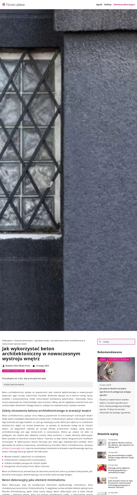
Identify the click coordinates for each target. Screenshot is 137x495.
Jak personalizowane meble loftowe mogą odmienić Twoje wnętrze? (121, 457)
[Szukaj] (100, 341)
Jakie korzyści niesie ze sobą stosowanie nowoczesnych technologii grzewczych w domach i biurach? (120, 484)
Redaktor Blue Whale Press (17, 366)
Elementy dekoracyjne (124, 4)
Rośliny (107, 4)
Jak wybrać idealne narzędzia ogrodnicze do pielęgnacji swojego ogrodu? (115, 391)
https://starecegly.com (14, 448)
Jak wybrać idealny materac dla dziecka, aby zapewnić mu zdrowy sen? (121, 445)
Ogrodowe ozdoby (35, 371)
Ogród (99, 4)
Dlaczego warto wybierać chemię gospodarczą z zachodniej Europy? (119, 470)
